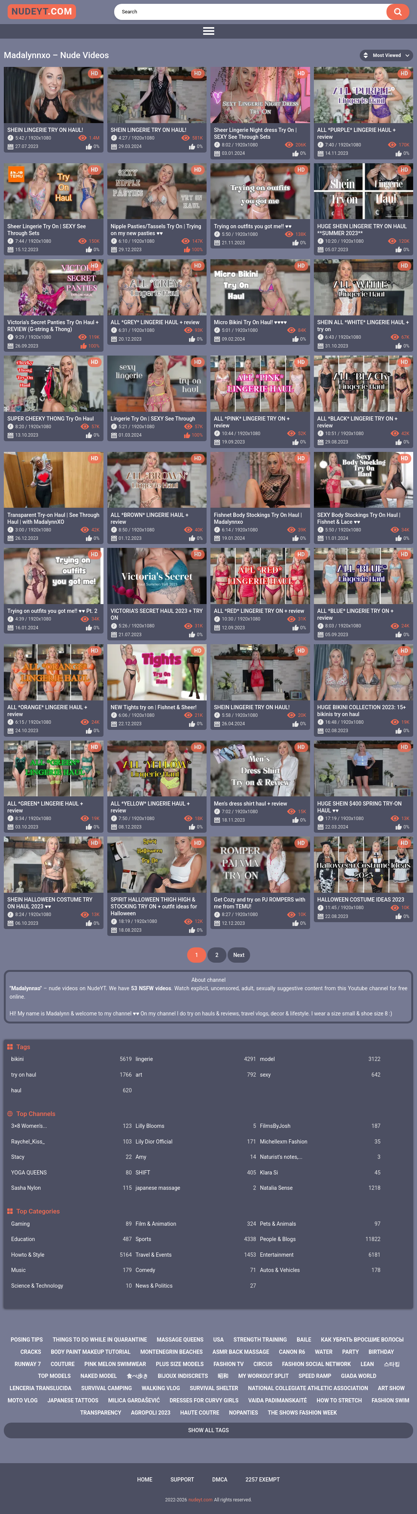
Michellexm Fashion (320, 1142)
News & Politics (196, 1286)
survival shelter (214, 1388)
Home (144, 1480)
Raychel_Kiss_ (71, 1142)
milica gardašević (134, 1400)
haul (71, 1090)
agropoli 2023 (150, 1413)
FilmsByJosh (320, 1126)
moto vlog (23, 1400)
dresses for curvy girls (204, 1400)
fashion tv (228, 1364)
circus (263, 1364)
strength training (260, 1340)
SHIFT (196, 1173)
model (320, 1059)
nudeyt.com (201, 1500)
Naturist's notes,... (320, 1157)
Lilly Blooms (196, 1126)
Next (238, 955)
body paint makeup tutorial (91, 1352)
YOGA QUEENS (71, 1173)
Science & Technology (71, 1286)
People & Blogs (320, 1239)
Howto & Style (71, 1255)
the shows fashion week (302, 1413)
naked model (99, 1376)
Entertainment (320, 1255)
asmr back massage (241, 1352)
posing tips (27, 1340)
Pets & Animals (320, 1224)
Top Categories (38, 1211)
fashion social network (316, 1364)
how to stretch (339, 1400)
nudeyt (41, 11)
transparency (100, 1413)
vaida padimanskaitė (277, 1400)
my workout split (263, 1376)
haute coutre (199, 1413)
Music (71, 1270)
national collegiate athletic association (308, 1388)
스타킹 (392, 1364)
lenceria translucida (40, 1388)
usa (218, 1340)
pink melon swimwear (115, 1364)
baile (304, 1340)
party (350, 1352)
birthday (381, 1352)
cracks (30, 1352)
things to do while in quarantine (100, 1340)
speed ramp (315, 1376)
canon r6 (292, 1352)
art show (391, 1388)
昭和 (223, 1376)
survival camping (106, 1388)
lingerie (196, 1059)
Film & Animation (196, 1224)
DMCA (220, 1480)
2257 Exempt (263, 1480)
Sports (196, 1239)
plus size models (180, 1364)
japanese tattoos (72, 1400)
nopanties (243, 1413)
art (196, 1075)
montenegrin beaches (171, 1352)
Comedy (196, 1270)
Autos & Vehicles (320, 1270)
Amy (196, 1157)
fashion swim (390, 1400)
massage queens (180, 1340)
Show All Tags (208, 1430)
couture (63, 1364)
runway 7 (28, 1364)
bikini (71, 1059)
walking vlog (161, 1388)
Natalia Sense (320, 1188)
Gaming (71, 1224)
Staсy (71, 1157)
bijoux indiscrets (183, 1376)
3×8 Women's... (71, 1126)
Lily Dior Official (196, 1142)
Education (71, 1239)
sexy (320, 1075)
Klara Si (320, 1173)
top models (54, 1376)
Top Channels (35, 1114)
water (324, 1352)
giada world (359, 1376)
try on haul (71, 1075)
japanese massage (196, 1188)
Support (182, 1480)
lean (367, 1364)
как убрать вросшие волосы (362, 1340)
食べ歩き (137, 1376)
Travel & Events (196, 1255)
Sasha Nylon (71, 1188)
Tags (23, 1047)
